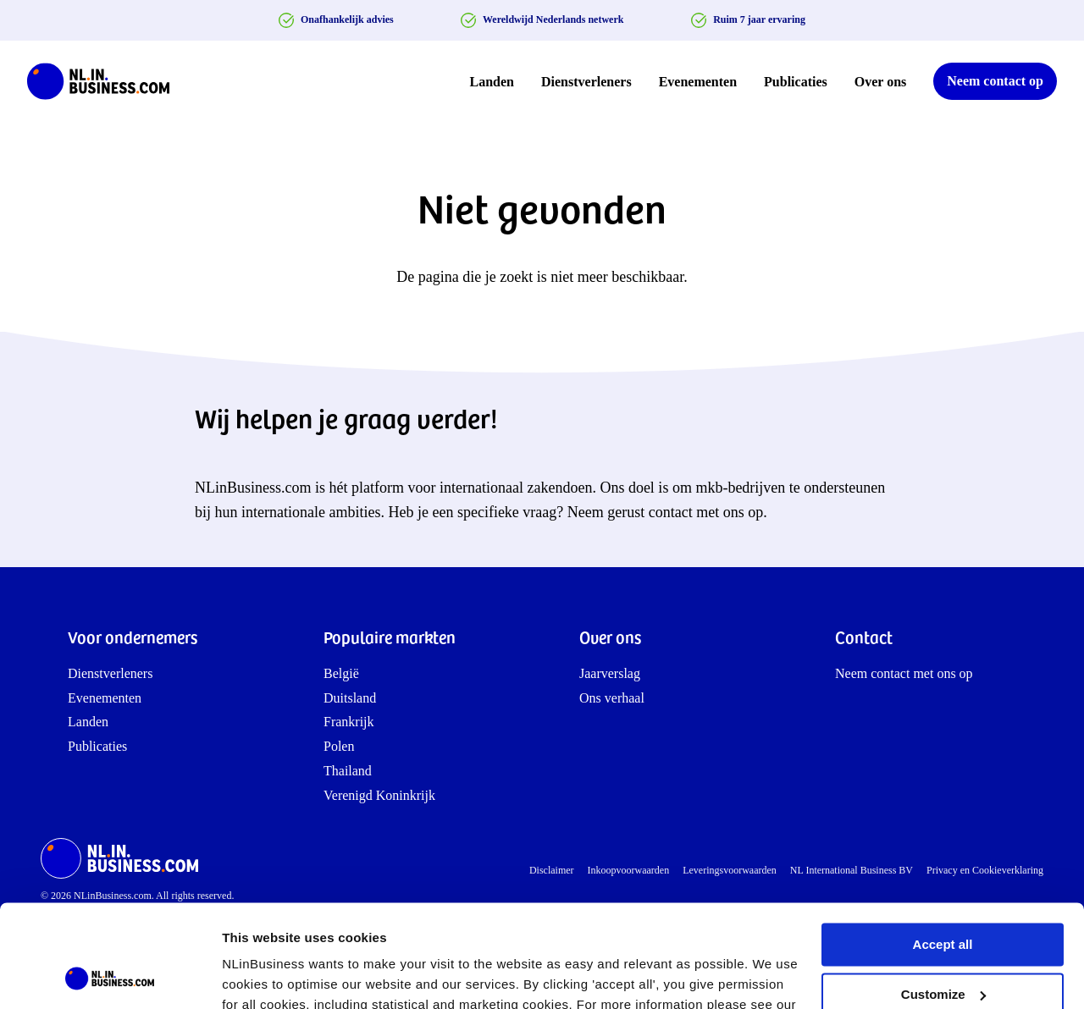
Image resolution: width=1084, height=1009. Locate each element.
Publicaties (795, 81)
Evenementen (698, 81)
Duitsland (350, 698)
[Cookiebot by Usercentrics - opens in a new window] (110, 976)
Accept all (943, 848)
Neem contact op (995, 81)
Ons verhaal (611, 698)
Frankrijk (349, 721)
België (341, 673)
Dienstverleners (586, 81)
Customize (943, 897)
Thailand (348, 771)
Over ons (880, 81)
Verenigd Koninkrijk (379, 795)
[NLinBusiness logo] (106, 81)
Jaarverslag (609, 673)
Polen (339, 746)
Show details (261, 975)
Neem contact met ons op (904, 673)
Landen (492, 81)
